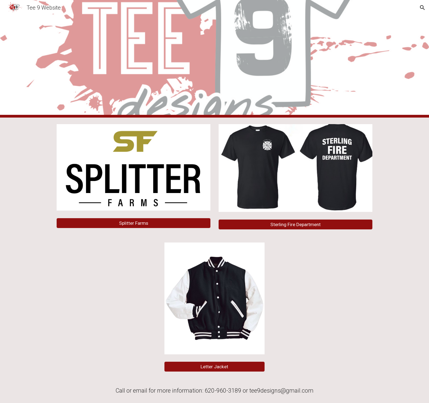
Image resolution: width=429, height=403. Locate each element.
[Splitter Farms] (133, 223)
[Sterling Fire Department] (295, 224)
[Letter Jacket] (214, 367)
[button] (422, 7)
